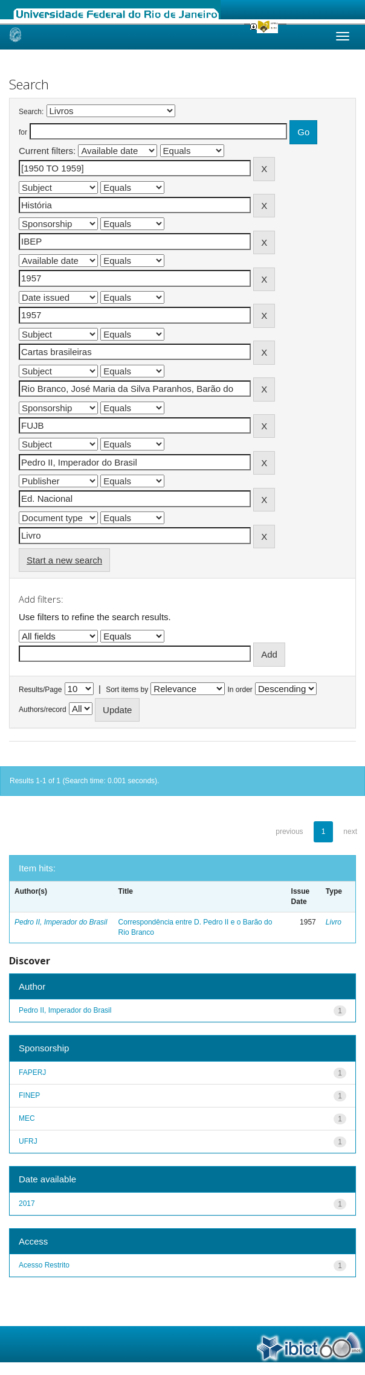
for (23, 132)
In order (240, 689)
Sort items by (127, 689)
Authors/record (42, 709)
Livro (333, 922)
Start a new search (64, 560)
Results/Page (40, 689)
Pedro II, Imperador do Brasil (61, 922)
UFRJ (28, 1141)
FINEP (29, 1095)
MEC (27, 1118)
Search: (31, 111)
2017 (27, 1203)
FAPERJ (32, 1072)
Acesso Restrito (44, 1265)
